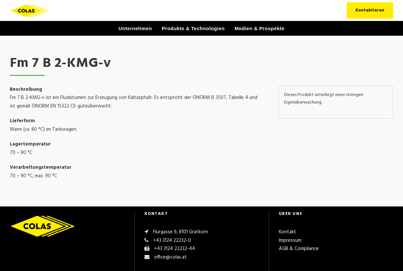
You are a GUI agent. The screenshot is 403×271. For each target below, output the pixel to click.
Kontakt (287, 232)
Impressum (290, 240)
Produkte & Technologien (193, 28)
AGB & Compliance (299, 249)
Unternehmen (135, 28)
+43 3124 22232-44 (174, 249)
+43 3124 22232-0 (172, 240)
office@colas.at (170, 257)
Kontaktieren (369, 10)
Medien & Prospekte (259, 28)
